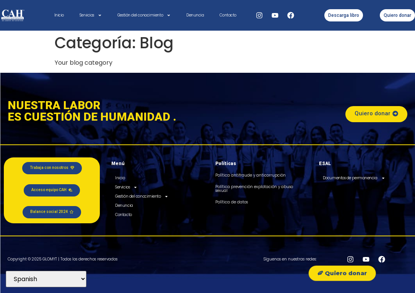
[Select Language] (46, 279)
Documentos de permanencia (354, 178)
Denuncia (195, 15)
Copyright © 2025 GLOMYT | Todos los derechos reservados (62, 259)
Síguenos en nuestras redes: (290, 259)
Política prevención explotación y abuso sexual (254, 188)
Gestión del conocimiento (144, 15)
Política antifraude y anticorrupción (250, 175)
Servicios (91, 15)
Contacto (228, 15)
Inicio (59, 15)
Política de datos (231, 202)
